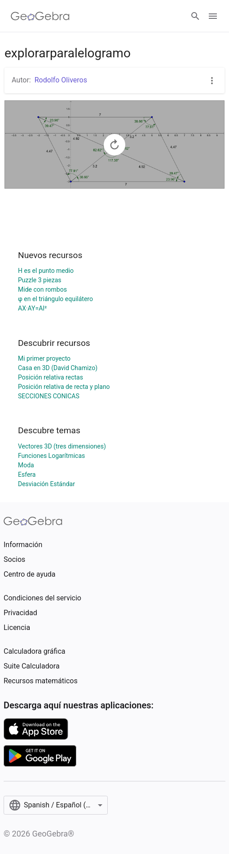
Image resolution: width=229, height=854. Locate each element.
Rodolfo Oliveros (61, 80)
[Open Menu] (212, 16)
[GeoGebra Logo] (40, 16)
